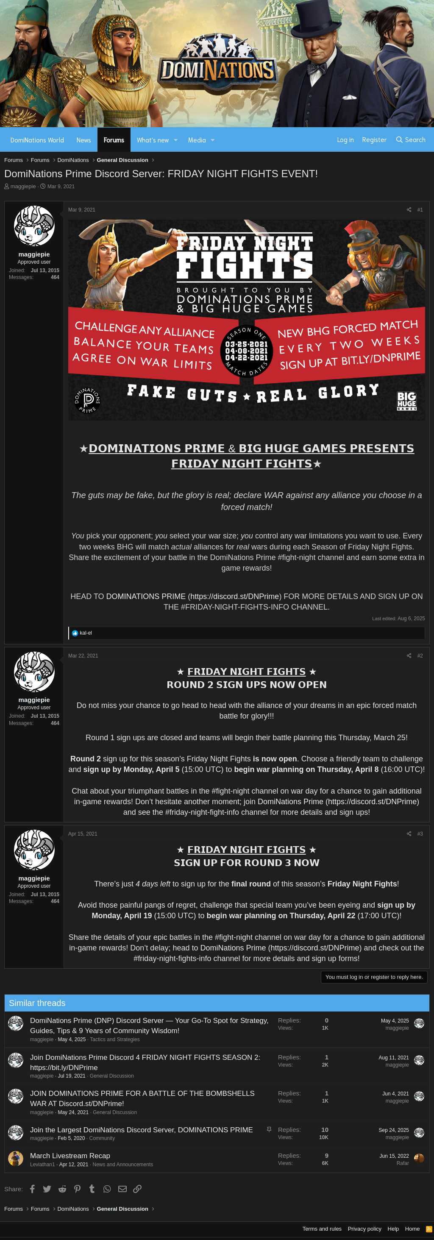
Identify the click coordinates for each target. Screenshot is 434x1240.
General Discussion (83, 1076)
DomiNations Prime (290, 801)
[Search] (410, 139)
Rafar (373, 1163)
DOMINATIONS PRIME (146, 596)
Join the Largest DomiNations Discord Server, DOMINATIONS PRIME (112, 1130)
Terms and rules (322, 1229)
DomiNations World (37, 139)
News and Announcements (94, 1165)
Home (412, 1229)
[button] (176, 140)
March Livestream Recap (41, 1156)
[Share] (409, 210)
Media (197, 139)
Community (73, 1138)
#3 (420, 834)
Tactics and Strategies (86, 1039)
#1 (420, 210)
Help (393, 1229)
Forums (114, 139)
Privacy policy (364, 1229)
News (84, 139)
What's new (153, 139)
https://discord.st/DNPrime (234, 596)
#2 (420, 656)
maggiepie (23, 186)
